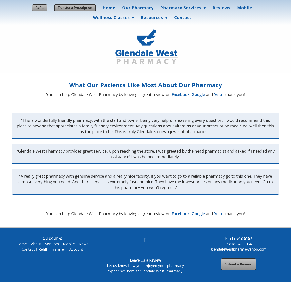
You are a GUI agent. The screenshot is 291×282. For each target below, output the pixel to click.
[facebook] (145, 240)
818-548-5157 (240, 238)
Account (76, 249)
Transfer (58, 249)
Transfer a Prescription (75, 8)
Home (109, 8)
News (83, 243)
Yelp (218, 94)
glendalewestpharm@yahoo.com (239, 249)
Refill (40, 8)
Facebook (181, 94)
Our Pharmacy (138, 8)
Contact (182, 17)
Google (198, 94)
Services (52, 243)
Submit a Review (238, 264)
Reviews (221, 8)
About (36, 243)
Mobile (244, 8)
